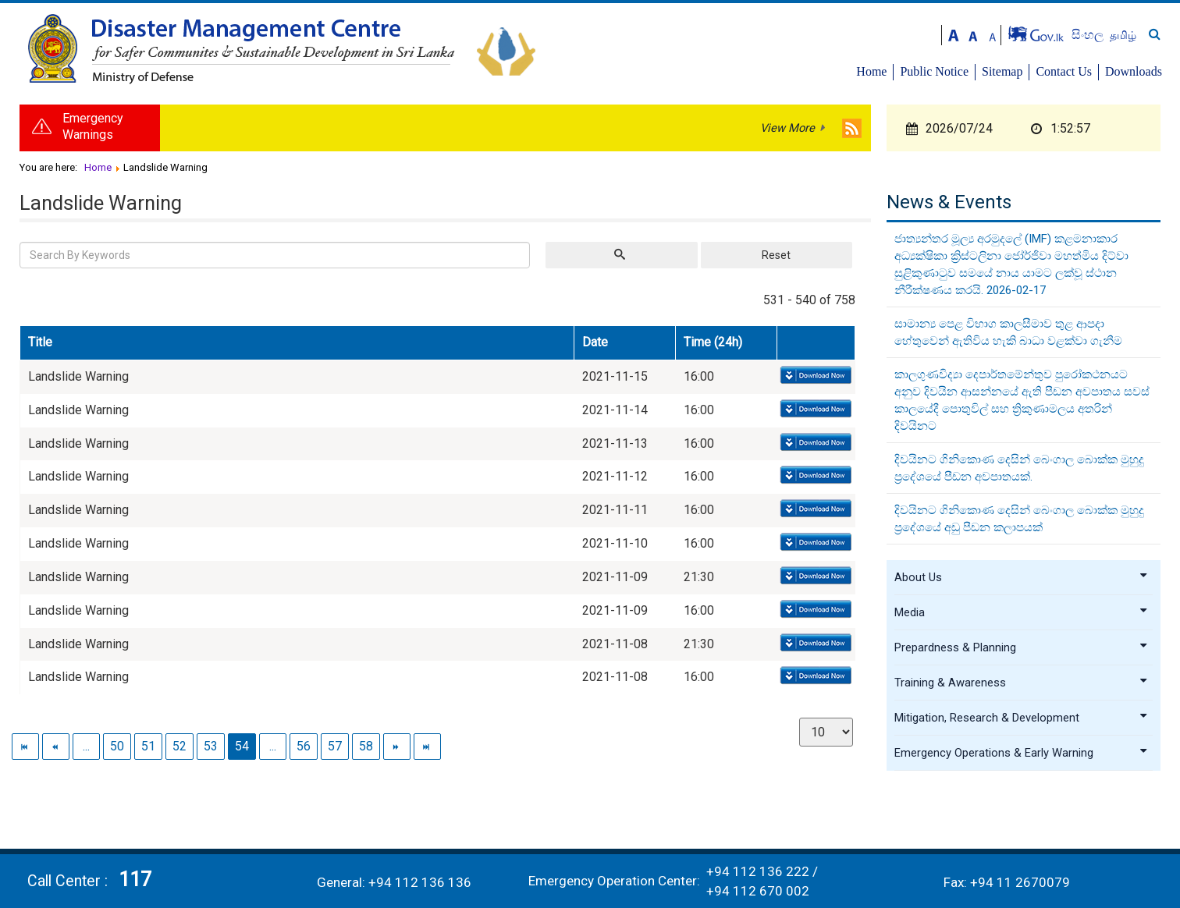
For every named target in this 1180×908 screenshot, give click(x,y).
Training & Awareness (1021, 683)
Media (1021, 612)
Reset (776, 255)
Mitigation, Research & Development (1021, 718)
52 (179, 746)
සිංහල (1089, 34)
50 (117, 746)
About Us (1021, 577)
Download (814, 376)
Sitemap (1002, 71)
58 (366, 746)
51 (148, 746)
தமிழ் (1123, 35)
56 (304, 746)
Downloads (1133, 71)
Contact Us (1064, 71)
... (86, 746)
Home (871, 71)
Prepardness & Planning (1021, 647)
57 (335, 746)
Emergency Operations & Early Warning (1021, 753)
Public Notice (934, 71)
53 (211, 746)
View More (787, 128)
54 (242, 746)
